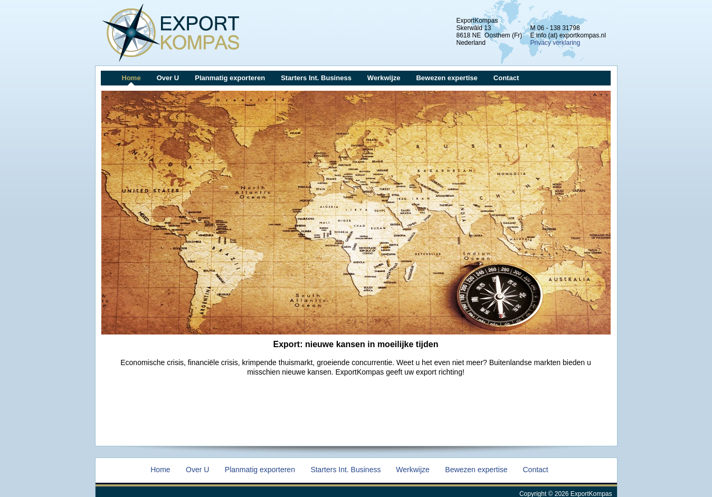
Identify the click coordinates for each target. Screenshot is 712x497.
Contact (506, 78)
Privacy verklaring (555, 42)
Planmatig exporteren (230, 78)
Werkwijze (384, 78)
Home (131, 78)
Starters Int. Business (316, 78)
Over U (168, 78)
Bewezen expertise (446, 78)
